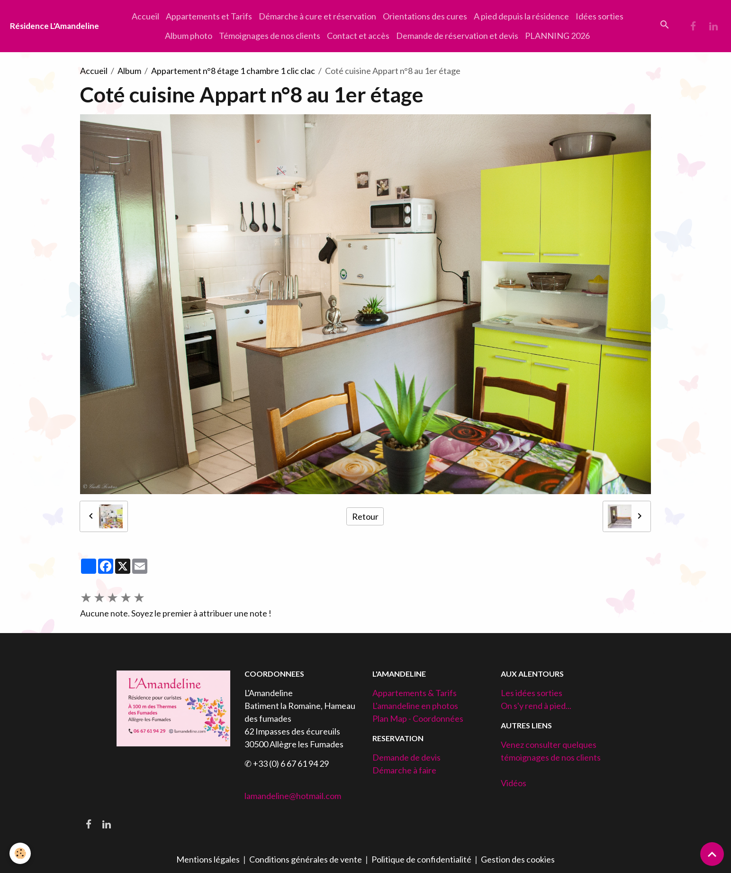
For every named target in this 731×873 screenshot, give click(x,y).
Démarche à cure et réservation (317, 16)
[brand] (54, 26)
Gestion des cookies (518, 859)
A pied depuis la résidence (521, 16)
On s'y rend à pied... (536, 705)
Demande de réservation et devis (457, 35)
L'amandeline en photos (415, 705)
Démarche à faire (404, 770)
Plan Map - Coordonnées (417, 718)
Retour (365, 516)
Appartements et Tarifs (209, 16)
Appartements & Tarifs (414, 693)
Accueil (145, 16)
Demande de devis (406, 757)
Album (129, 70)
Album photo (188, 35)
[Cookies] (20, 853)
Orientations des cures (425, 16)
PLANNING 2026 (557, 35)
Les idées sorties (531, 693)
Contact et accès (358, 35)
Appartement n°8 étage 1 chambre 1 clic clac (233, 70)
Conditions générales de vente (305, 859)
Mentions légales (208, 859)
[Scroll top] (712, 854)
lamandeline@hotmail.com (292, 795)
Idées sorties (599, 16)
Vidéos (513, 783)
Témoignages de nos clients (269, 35)
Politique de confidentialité (421, 859)
